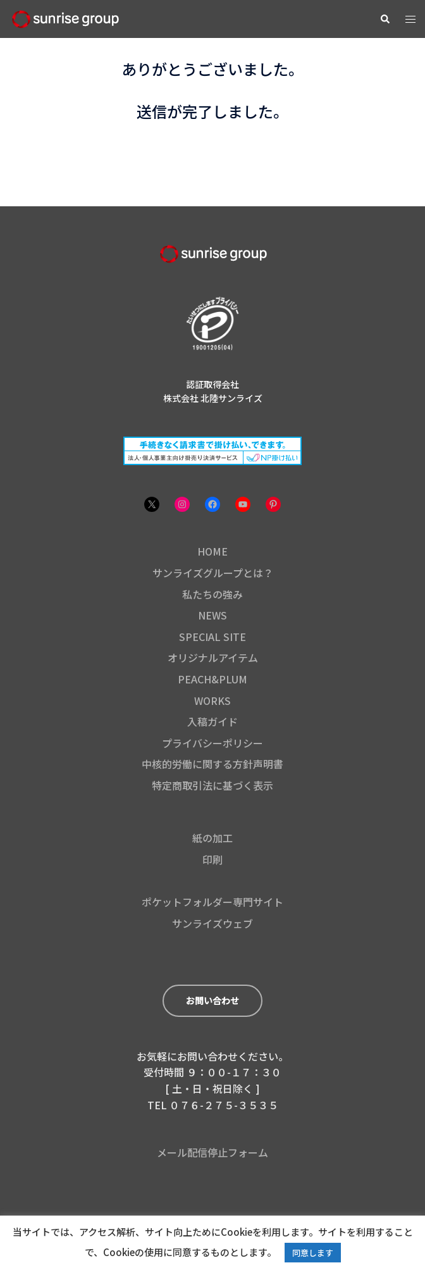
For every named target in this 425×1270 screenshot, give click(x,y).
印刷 (212, 859)
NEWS (212, 615)
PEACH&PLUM (212, 679)
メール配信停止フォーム (212, 1152)
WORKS (212, 700)
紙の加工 (212, 837)
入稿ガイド (212, 721)
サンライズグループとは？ (212, 572)
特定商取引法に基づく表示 (212, 785)
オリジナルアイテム (213, 657)
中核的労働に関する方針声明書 (212, 763)
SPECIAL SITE (212, 636)
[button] (384, 18)
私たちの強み (212, 594)
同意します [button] (312, 1253)
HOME (212, 551)
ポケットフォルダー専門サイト (212, 901)
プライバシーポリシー (212, 742)
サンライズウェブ (212, 923)
